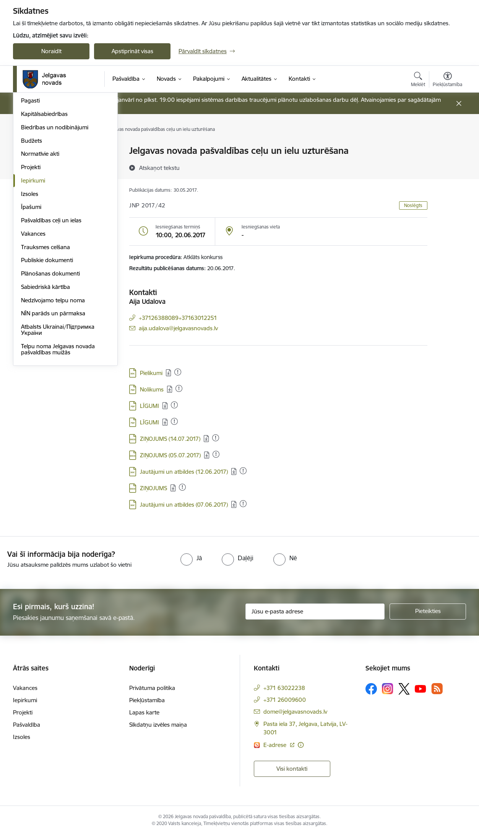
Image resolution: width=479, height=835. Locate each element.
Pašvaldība (26, 724)
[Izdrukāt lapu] (447, 147)
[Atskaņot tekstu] (159, 167)
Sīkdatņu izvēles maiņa (158, 724)
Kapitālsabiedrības (44, 217)
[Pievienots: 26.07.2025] (177, 372)
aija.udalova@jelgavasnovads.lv (178, 328)
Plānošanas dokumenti (50, 377)
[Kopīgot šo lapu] (447, 166)
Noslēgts (413, 205)
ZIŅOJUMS (153, 488)
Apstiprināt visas (132, 51)
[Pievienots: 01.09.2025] (182, 487)
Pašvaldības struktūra (48, 164)
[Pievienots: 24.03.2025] (178, 388)
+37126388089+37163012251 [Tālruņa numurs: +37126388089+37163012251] (178, 317)
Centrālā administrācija (50, 177)
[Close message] (458, 103)
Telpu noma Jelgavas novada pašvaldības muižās (58, 453)
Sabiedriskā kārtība (45, 390)
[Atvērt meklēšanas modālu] (418, 80)
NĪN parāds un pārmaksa (53, 417)
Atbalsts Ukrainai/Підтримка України (57, 433)
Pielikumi (151, 373)
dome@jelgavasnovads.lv (295, 711)
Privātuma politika (152, 687)
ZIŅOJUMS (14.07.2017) (170, 438)
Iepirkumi (33, 284)
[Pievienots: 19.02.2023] (216, 454)
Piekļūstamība (147, 700)
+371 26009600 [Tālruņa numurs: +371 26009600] (284, 699)
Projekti (31, 270)
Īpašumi (31, 311)
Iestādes (31, 191)
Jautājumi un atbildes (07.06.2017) (184, 504)
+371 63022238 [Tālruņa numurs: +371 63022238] (284, 687)
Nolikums (152, 389)
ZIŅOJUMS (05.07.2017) (170, 455)
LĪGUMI (149, 405)
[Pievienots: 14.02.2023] (174, 404)
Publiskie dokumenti (47, 364)
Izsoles (29, 297)
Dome (29, 151)
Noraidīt (51, 51)
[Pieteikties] (428, 611)
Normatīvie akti (40, 257)
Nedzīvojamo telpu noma (53, 404)
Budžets (31, 244)
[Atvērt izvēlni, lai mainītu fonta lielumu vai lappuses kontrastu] (447, 80)
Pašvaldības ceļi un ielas (51, 324)
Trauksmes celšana (45, 350)
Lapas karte (144, 712)
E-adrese (275, 745)
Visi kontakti (291, 768)
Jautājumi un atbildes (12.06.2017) (184, 471)
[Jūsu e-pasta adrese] (315, 611)
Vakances (33, 337)
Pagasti (30, 204)
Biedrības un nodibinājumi (54, 231)
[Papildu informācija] (301, 745)
